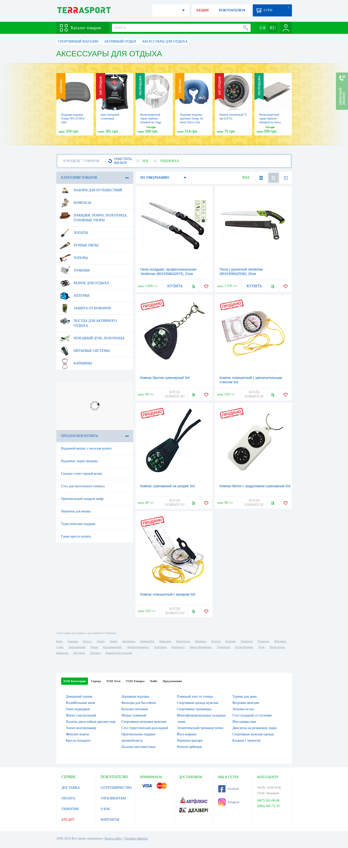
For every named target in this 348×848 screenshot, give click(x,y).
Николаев (165, 641)
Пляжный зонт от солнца (195, 696)
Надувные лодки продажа (79, 461)
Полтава (230, 641)
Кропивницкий (112, 647)
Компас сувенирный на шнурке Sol (167, 486)
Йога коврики (186, 734)
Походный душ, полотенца (92, 338)
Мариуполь (183, 641)
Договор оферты (136, 838)
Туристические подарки (78, 524)
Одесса (87, 641)
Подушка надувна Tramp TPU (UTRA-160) (73, 118)
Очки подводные (78, 709)
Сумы (59, 647)
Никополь (62, 653)
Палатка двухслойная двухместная (91, 721)
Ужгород (95, 653)
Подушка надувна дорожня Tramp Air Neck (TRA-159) (191, 118)
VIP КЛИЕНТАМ (113, 798)
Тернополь (223, 647)
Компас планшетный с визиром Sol (167, 594)
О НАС (106, 809)
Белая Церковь (244, 647)
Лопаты (73, 232)
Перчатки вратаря (189, 740)
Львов (113, 641)
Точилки (74, 270)
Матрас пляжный (133, 715)
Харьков (72, 641)
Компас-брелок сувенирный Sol (165, 378)
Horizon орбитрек (189, 747)
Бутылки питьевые (134, 709)
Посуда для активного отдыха (88, 321)
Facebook (228, 788)
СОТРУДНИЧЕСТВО (116, 787)
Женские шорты (77, 734)
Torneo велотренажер (81, 728)
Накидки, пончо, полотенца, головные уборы (93, 216)
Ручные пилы (79, 245)
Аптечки (74, 295)
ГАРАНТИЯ (70, 809)
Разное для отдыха (84, 283)
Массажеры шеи (244, 721)
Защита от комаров (85, 308)
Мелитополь (277, 647)
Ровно (94, 647)
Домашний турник (79, 696)
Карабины (75, 363)
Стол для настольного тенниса (83, 486)
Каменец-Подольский (119, 653)
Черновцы (160, 647)
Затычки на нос (243, 709)
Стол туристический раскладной (144, 728)
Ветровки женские (245, 703)
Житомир (280, 641)
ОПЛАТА (68, 798)
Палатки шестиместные (138, 747)
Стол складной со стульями (252, 715)
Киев (59, 641)
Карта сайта (113, 838)
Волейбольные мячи (80, 703)
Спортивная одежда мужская (197, 703)
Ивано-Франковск (201, 647)
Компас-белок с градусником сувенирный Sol (255, 486)
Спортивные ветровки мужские (144, 721)
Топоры (73, 258)
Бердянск (79, 653)
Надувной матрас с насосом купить (86, 448)
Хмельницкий (77, 647)
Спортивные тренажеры (194, 709)
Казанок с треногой (246, 740)
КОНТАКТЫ (110, 819)
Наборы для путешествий (90, 190)
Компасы (75, 202)
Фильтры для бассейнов (138, 703)
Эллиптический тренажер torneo (200, 728)
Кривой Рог (147, 641)
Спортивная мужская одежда (253, 734)
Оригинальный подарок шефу (82, 499)
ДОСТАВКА (71, 787)
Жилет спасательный (81, 715)
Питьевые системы (84, 350)
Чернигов (246, 641)
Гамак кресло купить (76, 536)
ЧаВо (153, 681)
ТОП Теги (113, 681)
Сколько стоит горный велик (81, 473)
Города (96, 681)
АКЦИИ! (202, 10)
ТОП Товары (135, 681)
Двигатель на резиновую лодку (254, 728)
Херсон (215, 641)
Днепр (100, 641)
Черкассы (263, 641)
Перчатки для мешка (76, 511)
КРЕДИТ (68, 819)
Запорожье (128, 641)
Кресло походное (78, 740)
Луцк (261, 647)
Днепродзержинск (138, 647)
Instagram (228, 802)
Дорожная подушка (135, 696)
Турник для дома (244, 696)
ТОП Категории (74, 681)
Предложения (172, 681)
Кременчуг (178, 647)
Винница (200, 641)
